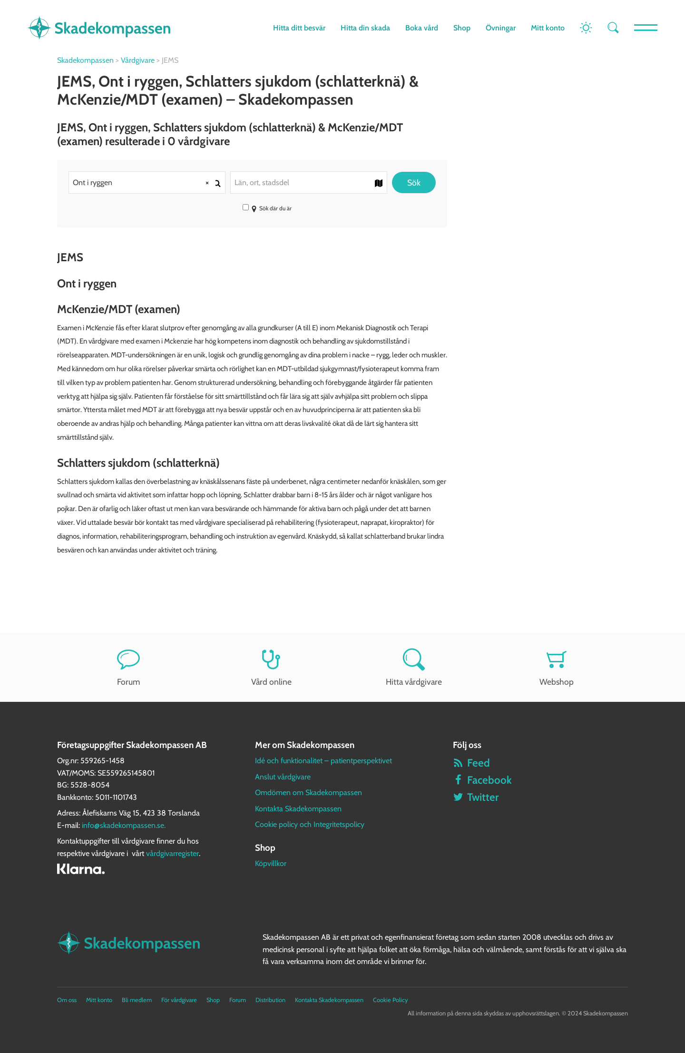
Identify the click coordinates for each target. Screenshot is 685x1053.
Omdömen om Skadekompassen (308, 792)
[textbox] (309, 182)
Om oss (67, 1000)
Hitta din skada (365, 27)
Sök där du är (267, 208)
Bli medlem (137, 1000)
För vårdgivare (179, 1000)
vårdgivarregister (172, 853)
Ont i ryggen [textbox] (144, 182)
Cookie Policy (390, 1000)
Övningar (500, 27)
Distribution (270, 1000)
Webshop (556, 667)
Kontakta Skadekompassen (298, 808)
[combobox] (147, 182)
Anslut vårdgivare (283, 776)
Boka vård (421, 27)
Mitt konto (547, 27)
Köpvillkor (270, 863)
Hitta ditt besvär (299, 27)
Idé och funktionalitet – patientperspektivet (323, 760)
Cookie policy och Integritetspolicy (309, 824)
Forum (128, 667)
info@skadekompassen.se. (124, 825)
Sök (414, 182)
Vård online (271, 667)
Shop (461, 27)
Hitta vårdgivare (414, 667)
